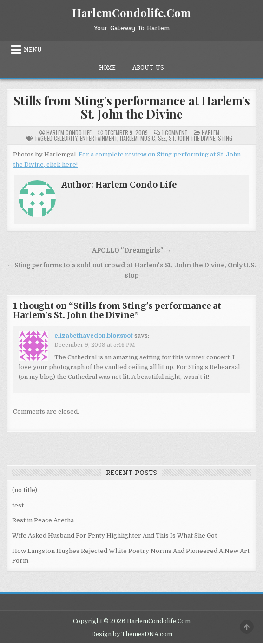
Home (107, 67)
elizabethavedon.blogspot (93, 335)
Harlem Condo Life (69, 133)
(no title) (24, 490)
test (18, 505)
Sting (225, 138)
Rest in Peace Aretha (43, 520)
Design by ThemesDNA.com (131, 634)
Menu (33, 49)
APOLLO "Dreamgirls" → (131, 250)
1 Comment (175, 133)
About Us (148, 67)
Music (147, 138)
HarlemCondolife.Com (131, 12)
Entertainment (98, 138)
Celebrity (65, 138)
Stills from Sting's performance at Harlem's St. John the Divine (131, 107)
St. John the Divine (192, 138)
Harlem (210, 132)
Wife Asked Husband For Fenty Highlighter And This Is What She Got (114, 535)
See (162, 138)
